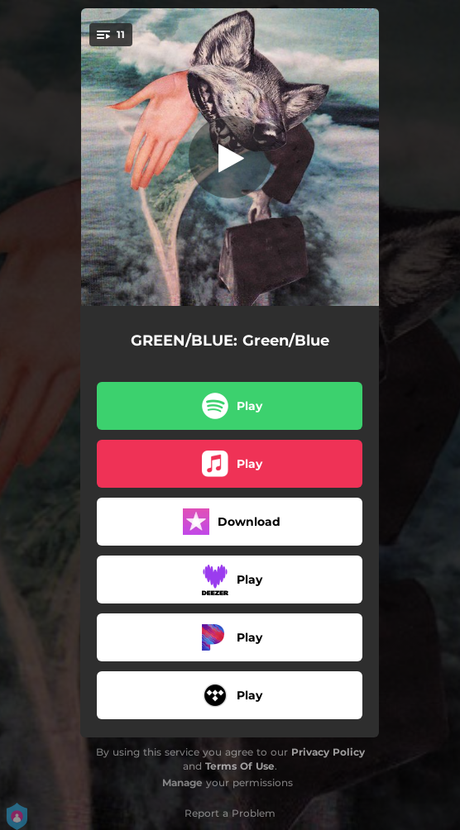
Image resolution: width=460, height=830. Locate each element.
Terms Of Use (240, 766)
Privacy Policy (328, 752)
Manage (182, 782)
